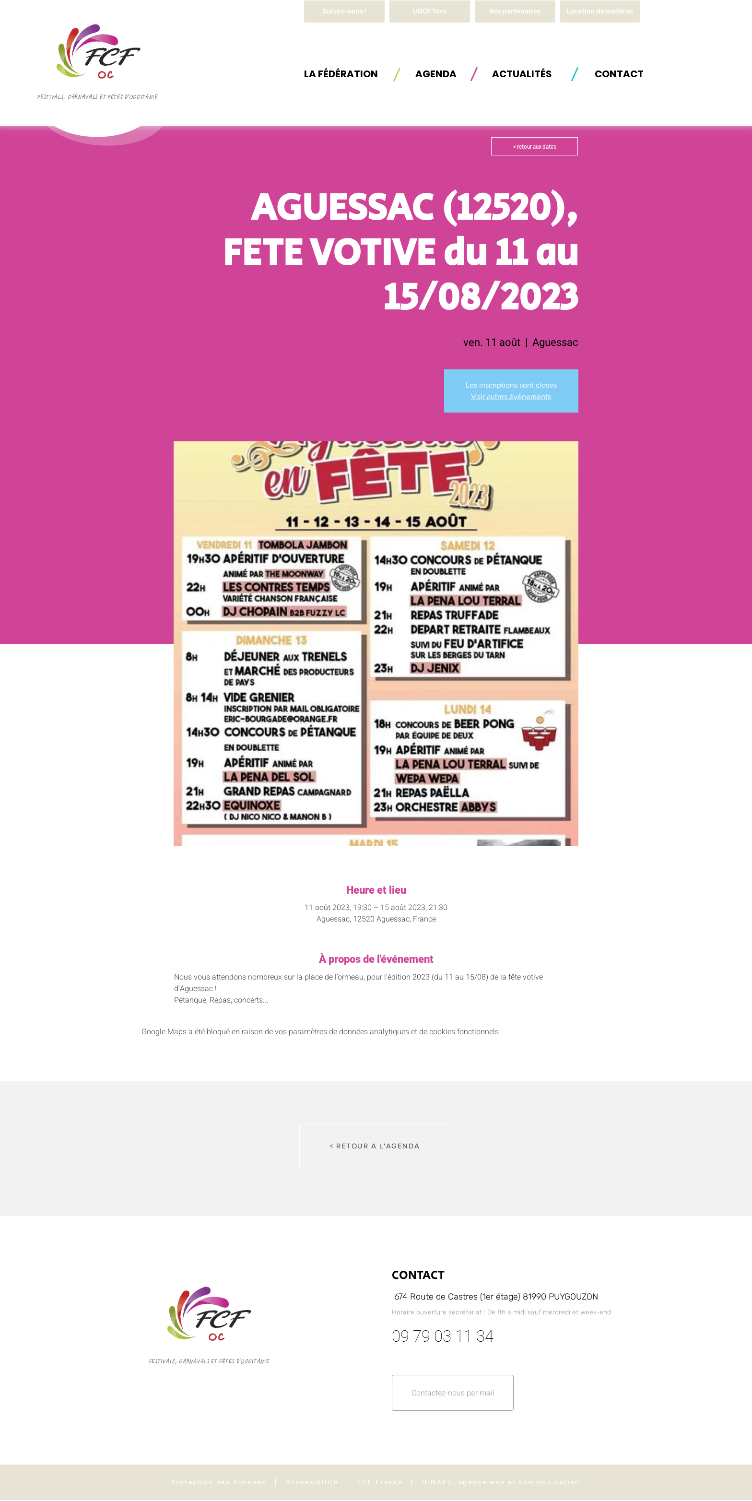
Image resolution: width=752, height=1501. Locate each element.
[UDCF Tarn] (429, 11)
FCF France (380, 1482)
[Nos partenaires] (515, 11)
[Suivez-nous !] (344, 11)
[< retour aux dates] (534, 146)
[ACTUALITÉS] (521, 73)
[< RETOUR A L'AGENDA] (375, 1145)
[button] (600, 11)
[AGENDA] (435, 73)
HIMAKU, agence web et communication (501, 1482)
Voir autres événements (511, 396)
